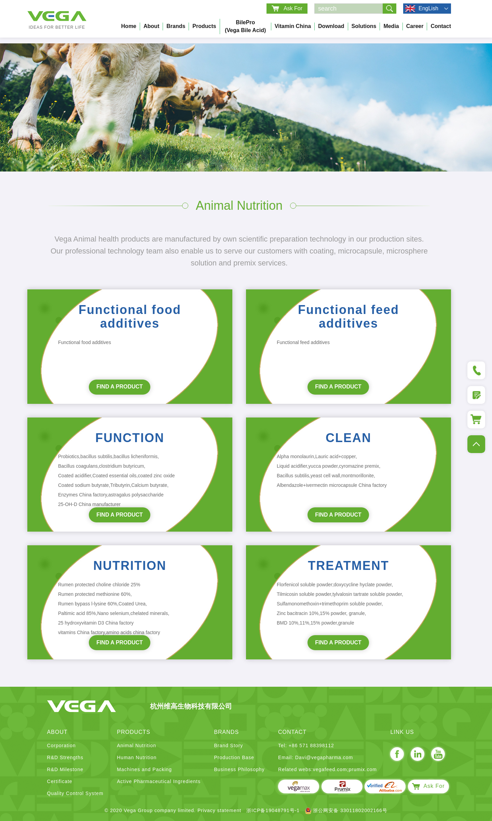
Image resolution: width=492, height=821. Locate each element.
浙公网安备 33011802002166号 (346, 810)
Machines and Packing (144, 769)
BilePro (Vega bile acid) (245, 26)
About (151, 26)
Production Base (234, 757)
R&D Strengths (65, 757)
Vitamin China (293, 26)
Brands (175, 26)
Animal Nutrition (136, 745)
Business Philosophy (239, 769)
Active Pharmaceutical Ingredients (159, 781)
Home (128, 26)
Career (415, 26)
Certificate (59, 781)
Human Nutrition (136, 757)
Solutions (364, 26)
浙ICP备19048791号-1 (273, 810)
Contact (440, 26)
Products (204, 26)
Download (331, 26)
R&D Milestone (65, 769)
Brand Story (228, 745)
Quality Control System (75, 793)
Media (391, 26)
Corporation (61, 745)
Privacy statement (219, 810)
